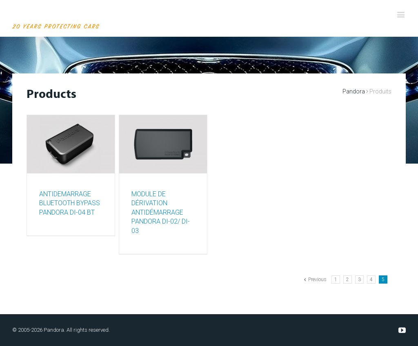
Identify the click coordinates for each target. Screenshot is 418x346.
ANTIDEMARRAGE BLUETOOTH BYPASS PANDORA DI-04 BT (69, 203)
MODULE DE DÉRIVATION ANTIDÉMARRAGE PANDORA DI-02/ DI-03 (160, 212)
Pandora (353, 91)
